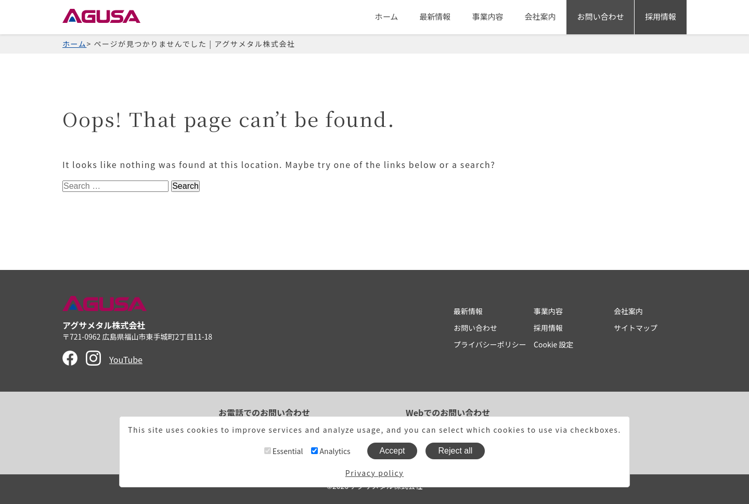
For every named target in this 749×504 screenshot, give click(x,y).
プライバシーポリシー (490, 344)
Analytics (330, 451)
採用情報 (660, 16)
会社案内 (540, 16)
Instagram (93, 358)
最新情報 (434, 16)
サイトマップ (635, 327)
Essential (283, 451)
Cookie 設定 (553, 344)
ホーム (386, 16)
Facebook (70, 358)
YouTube (126, 359)
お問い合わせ (600, 16)
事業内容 (487, 16)
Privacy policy (374, 473)
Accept (392, 450)
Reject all (455, 450)
